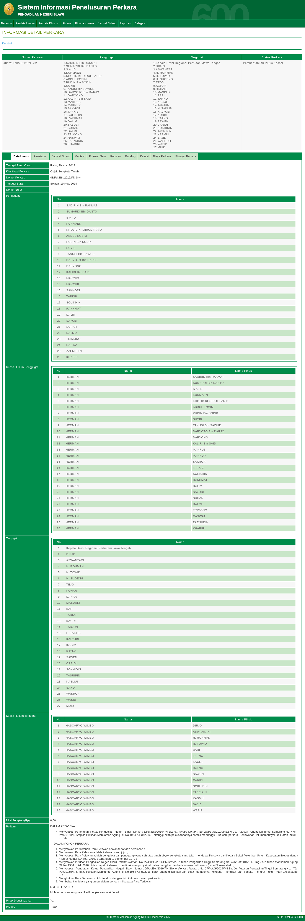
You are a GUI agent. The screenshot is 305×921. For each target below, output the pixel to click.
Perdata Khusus (49, 23)
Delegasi (139, 23)
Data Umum (21, 156)
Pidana (66, 23)
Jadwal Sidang (107, 23)
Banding (130, 156)
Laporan (125, 23)
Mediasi (80, 156)
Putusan (115, 156)
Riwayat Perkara (185, 156)
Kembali (7, 43)
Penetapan (40, 156)
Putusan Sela (97, 156)
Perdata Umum (25, 23)
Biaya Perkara (162, 156)
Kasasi (144, 156)
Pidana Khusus (84, 23)
